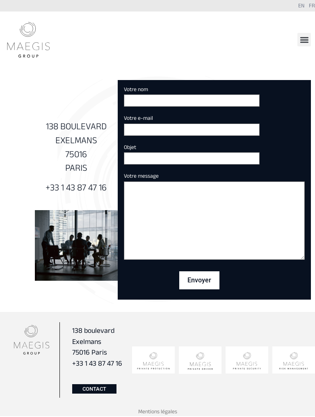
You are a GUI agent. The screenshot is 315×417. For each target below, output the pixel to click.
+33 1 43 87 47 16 (76, 189)
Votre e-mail (192, 124)
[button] (304, 39)
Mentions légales (157, 412)
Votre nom (192, 95)
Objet (192, 153)
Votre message (214, 218)
